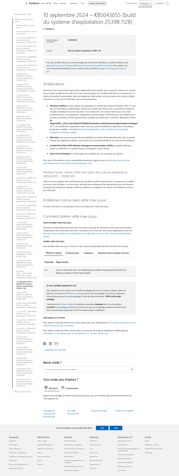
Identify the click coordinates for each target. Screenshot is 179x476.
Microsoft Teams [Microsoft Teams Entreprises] (94, 464)
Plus (84, 3)
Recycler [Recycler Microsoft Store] (39, 460)
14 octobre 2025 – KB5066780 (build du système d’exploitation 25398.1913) (24, 149)
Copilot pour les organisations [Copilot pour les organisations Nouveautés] (18, 453)
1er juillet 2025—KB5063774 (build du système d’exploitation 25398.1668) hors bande (25, 189)
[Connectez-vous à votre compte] (161, 3)
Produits (64, 3)
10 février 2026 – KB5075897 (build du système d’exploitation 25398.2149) (24, 77)
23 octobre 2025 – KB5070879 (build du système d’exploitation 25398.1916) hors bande (25, 138)
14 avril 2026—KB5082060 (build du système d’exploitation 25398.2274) (26, 59)
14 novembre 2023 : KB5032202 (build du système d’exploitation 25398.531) (24, 382)
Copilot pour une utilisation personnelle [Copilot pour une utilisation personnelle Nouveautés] (21, 456)
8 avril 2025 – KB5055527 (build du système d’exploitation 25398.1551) (26, 216)
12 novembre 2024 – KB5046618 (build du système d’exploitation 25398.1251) (24, 263)
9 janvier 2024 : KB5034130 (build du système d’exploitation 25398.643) (24, 361)
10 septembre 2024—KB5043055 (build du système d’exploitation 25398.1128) (24, 285)
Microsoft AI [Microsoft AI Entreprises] (93, 441)
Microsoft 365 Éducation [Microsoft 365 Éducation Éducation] (71, 453)
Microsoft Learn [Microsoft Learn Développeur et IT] (122, 445)
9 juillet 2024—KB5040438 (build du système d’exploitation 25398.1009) (26, 305)
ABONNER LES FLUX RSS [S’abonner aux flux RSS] (55, 350)
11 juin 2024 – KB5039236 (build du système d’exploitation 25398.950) (26, 313)
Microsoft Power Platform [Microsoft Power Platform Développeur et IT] (125, 462)
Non (116, 428)
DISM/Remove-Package (74, 293)
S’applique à (49, 29)
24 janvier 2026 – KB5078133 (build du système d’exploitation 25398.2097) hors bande (25, 87)
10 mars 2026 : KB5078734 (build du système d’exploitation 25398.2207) (26, 67)
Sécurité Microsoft (99, 410)
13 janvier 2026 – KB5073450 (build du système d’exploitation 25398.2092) (24, 109)
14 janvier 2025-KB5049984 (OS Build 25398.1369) (24, 246)
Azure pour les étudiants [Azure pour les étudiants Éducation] (71, 470)
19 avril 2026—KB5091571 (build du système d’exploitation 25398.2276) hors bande (26, 49)
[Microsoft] (17, 3)
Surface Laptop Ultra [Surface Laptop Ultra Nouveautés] (15, 449)
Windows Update (66, 304)
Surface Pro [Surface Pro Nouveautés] (12, 441)
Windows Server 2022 (23, 392)
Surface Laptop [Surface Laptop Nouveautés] (13, 445)
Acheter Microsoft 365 (99, 3)
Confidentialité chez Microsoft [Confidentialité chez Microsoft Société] (154, 449)
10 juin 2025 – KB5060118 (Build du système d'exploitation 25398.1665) (26, 199)
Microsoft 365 (46, 3)
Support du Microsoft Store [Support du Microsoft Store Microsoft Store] (45, 449)
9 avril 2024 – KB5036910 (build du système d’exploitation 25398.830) (26, 330)
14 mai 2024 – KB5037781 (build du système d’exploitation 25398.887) (26, 322)
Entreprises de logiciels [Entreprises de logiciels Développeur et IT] (125, 466)
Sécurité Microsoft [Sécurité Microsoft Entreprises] (95, 445)
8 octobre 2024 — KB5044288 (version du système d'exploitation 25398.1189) (26, 274)
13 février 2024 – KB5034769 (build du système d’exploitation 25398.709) (24, 350)
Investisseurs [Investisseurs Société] (148, 453)
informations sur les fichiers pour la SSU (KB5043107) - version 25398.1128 (75, 333)
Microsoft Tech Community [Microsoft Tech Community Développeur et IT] (126, 454)
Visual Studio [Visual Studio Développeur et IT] (122, 470)
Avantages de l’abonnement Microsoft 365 (49, 413)
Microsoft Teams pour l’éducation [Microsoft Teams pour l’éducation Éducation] (74, 449)
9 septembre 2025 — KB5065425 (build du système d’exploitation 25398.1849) (24, 160)
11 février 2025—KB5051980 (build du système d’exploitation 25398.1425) (24, 236)
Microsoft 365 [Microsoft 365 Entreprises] (94, 456)
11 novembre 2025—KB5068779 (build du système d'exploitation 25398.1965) (24, 128)
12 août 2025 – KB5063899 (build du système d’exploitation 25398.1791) (24, 170)
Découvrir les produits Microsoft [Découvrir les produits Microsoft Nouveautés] (18, 464)
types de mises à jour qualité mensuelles (95, 65)
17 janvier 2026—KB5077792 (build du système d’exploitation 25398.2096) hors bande (25, 98)
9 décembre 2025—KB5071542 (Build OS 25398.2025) (24, 118)
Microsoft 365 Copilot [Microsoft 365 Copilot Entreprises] (96, 460)
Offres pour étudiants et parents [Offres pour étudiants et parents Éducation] (73, 466)
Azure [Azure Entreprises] (91, 449)
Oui (102, 428)
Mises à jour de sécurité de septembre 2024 (73, 163)
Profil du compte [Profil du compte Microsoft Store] (42, 441)
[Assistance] (34, 3)
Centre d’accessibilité (124, 410)
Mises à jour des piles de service (60, 233)
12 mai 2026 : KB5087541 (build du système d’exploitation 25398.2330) (26, 40)
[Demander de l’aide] (145, 3)
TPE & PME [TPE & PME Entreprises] (93, 468)
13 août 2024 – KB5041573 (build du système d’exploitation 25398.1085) (24, 295)
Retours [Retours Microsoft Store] (39, 453)
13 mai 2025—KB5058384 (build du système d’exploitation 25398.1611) (26, 207)
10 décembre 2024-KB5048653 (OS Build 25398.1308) (24, 254)
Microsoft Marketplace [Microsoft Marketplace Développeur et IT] (124, 458)
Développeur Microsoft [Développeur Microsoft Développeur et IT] (124, 441)
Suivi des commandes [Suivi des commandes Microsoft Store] (43, 456)
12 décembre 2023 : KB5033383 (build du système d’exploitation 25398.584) (24, 372)
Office (56, 3)
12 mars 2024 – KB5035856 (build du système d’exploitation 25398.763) (24, 340)
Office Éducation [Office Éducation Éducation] (69, 456)
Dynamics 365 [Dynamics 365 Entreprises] (94, 453)
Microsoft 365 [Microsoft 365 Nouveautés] (13, 460)
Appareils (75, 3)
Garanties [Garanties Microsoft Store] (40, 464)
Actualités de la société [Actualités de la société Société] (152, 445)
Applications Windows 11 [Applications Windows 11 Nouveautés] (16, 468)
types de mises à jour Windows (59, 65)
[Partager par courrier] (55, 343)
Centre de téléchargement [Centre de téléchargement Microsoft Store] (45, 445)
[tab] (53, 253)
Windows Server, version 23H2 (24, 20)
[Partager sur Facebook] (45, 343)
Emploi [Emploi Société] (147, 441)
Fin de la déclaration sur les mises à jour (26, 32)
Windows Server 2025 (23, 14)
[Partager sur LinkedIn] (49, 343)
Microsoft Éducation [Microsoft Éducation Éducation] (70, 441)
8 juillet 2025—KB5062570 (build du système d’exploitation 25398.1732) (26, 180)
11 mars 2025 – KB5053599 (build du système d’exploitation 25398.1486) (24, 225)
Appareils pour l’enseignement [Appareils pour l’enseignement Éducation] (73, 445)
